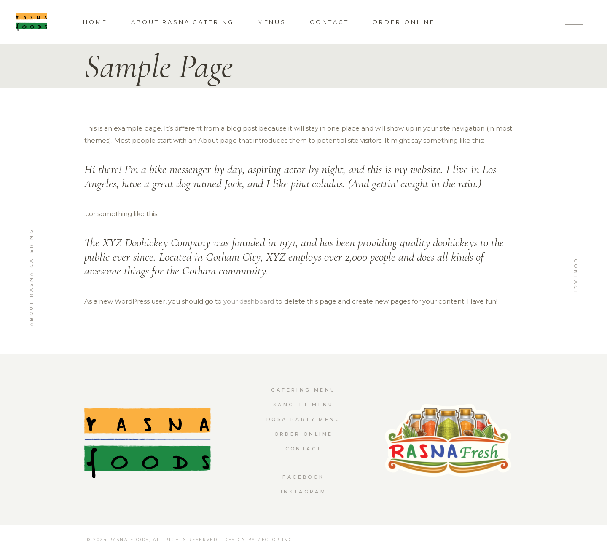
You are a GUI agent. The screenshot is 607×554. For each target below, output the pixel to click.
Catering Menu (303, 390)
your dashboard (248, 301)
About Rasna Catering (31, 277)
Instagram (304, 492)
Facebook (303, 477)
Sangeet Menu (303, 405)
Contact (576, 277)
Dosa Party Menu (303, 419)
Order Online (303, 434)
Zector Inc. (276, 539)
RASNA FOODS (129, 539)
